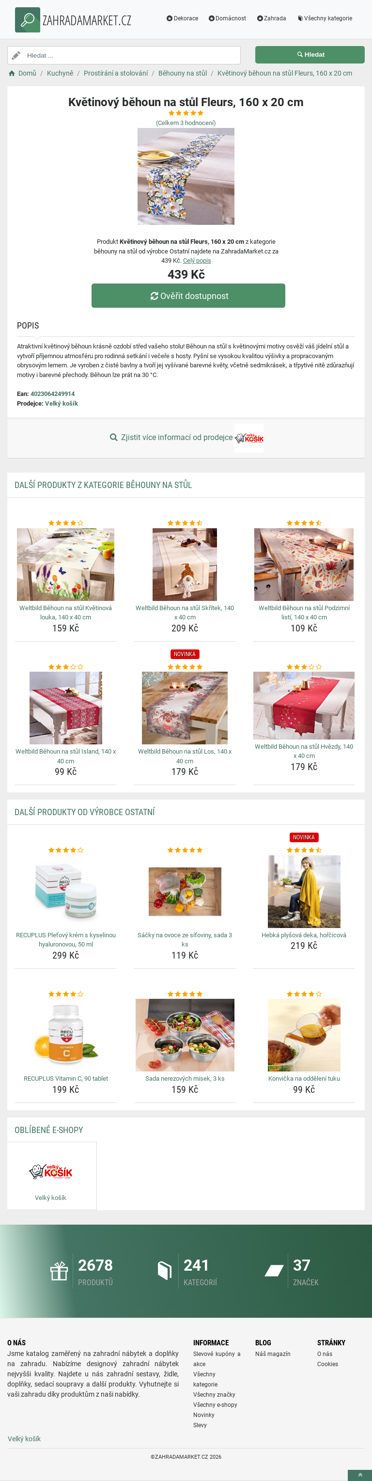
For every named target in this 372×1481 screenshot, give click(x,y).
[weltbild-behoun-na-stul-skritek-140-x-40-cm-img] (184, 564)
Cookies (327, 1364)
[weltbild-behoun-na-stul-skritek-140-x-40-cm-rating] (184, 523)
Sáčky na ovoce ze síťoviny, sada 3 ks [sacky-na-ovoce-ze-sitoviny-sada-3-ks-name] (185, 939)
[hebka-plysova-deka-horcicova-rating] (304, 850)
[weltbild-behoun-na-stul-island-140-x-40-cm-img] (65, 708)
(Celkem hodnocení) (186, 122)
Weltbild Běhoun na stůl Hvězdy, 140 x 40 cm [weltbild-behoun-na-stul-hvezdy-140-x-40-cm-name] (304, 751)
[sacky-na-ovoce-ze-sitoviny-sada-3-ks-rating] (184, 850)
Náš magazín (273, 1354)
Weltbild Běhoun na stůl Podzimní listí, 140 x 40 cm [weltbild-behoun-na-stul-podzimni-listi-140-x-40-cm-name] (304, 612)
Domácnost (227, 18)
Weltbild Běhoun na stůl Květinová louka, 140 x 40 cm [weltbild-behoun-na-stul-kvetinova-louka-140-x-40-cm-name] (65, 612)
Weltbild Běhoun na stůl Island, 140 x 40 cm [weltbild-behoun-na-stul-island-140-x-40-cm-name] (66, 756)
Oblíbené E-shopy (49, 1130)
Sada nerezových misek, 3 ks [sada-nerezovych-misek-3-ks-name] (185, 1078)
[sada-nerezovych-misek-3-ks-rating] (184, 994)
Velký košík (61, 403)
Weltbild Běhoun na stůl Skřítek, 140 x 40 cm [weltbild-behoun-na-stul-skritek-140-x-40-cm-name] (185, 612)
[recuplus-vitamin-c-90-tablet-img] (65, 1035)
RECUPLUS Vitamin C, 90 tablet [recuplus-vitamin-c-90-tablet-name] (66, 1078)
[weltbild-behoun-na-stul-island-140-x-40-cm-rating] (65, 667)
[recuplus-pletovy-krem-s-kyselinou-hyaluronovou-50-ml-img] (65, 891)
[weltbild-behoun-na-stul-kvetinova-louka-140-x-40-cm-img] (65, 564)
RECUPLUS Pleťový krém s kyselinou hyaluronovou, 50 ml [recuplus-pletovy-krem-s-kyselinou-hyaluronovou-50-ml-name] (66, 939)
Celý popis (197, 260)
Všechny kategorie (324, 18)
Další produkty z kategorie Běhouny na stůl (103, 485)
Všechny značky (214, 1394)
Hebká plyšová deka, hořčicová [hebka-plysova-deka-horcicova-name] (304, 935)
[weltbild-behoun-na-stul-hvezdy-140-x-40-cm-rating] (304, 667)
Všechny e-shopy (215, 1405)
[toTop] (360, 1475)
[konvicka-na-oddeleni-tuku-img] (304, 1035)
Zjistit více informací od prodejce (186, 438)
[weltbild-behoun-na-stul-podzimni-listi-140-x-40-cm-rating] (304, 523)
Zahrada (271, 18)
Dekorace (182, 18)
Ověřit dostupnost (188, 295)
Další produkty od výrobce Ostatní (85, 812)
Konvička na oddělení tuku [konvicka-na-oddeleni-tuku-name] (304, 1078)
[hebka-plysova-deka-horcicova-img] (304, 891)
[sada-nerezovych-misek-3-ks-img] (184, 1035)
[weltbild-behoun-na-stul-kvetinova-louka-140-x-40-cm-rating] (65, 523)
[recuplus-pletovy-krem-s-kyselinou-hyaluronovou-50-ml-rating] (65, 850)
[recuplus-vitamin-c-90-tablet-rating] (65, 994)
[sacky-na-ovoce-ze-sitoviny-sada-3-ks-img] (184, 891)
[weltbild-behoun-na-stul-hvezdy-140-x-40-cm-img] (304, 706)
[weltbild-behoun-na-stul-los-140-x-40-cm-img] (184, 708)
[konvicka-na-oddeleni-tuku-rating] (304, 994)
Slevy (200, 1425)
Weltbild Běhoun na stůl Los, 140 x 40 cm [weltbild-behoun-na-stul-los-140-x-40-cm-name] (185, 756)
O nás (324, 1354)
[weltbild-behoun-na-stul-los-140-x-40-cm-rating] (184, 667)
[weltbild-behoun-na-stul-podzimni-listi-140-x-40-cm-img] (304, 564)
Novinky (204, 1415)
